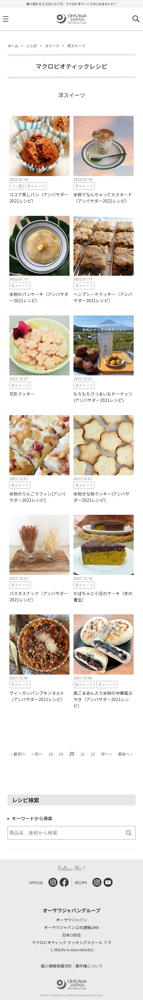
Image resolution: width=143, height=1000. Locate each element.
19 (61, 754)
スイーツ (52, 45)
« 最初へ (18, 754)
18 (50, 754)
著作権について (89, 966)
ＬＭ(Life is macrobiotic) (71, 950)
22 (93, 754)
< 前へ (36, 754)
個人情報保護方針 (56, 966)
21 (82, 754)
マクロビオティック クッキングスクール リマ (71, 943)
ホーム (13, 45)
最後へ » (125, 754)
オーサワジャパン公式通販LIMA (71, 928)
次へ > (106, 754)
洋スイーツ (76, 45)
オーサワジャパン (71, 920)
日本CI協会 (71, 935)
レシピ (31, 45)
